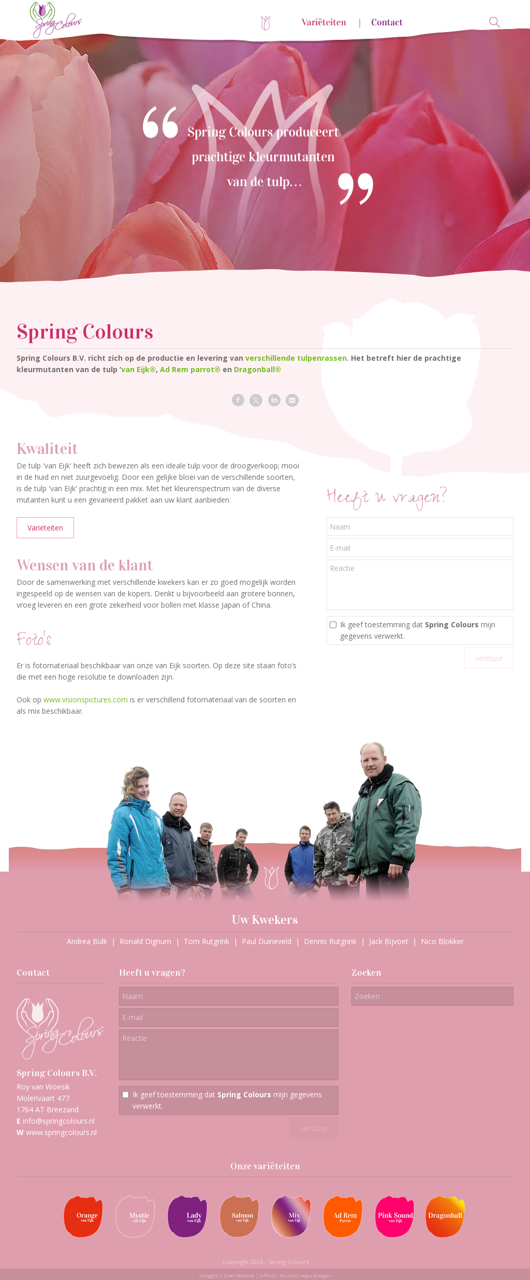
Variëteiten (45, 528)
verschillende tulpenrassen (296, 358)
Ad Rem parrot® (190, 369)
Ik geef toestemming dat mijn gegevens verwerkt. (417, 630)
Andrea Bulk (87, 941)
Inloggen (209, 1275)
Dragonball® (257, 369)
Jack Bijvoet (388, 941)
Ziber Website (239, 1275)
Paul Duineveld (266, 941)
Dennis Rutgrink (330, 941)
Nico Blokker (442, 941)
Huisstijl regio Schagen (305, 1275)
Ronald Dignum (145, 941)
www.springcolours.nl (61, 1132)
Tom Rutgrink (206, 941)
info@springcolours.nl (59, 1121)
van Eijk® (138, 369)
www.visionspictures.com (85, 699)
